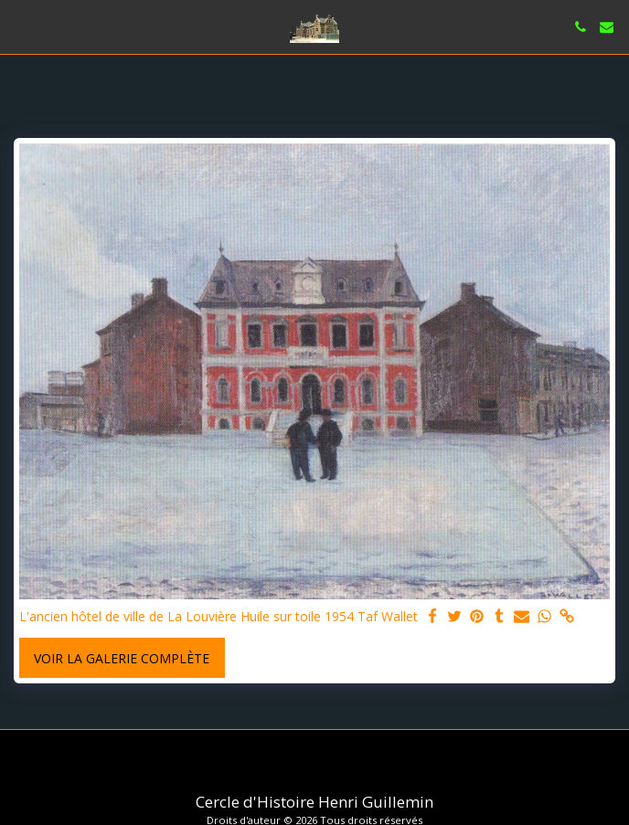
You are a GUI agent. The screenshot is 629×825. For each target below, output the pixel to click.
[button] (20, 26)
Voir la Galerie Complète (121, 658)
